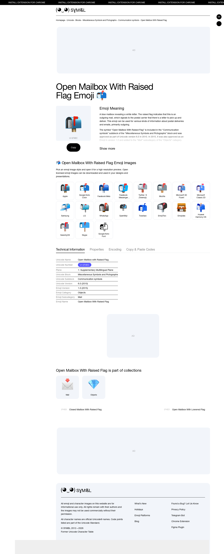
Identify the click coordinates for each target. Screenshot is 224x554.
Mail (80, 297)
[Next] (208, 20)
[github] (195, 490)
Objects (82, 292)
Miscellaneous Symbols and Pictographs (98, 274)
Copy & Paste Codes (140, 249)
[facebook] (202, 490)
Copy (73, 147)
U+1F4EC (84, 265)
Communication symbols (90, 279)
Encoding (115, 249)
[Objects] (93, 387)
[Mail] (67, 387)
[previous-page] (60, 20)
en (219, 17)
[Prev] (202, 20)
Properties (97, 249)
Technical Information (70, 249)
